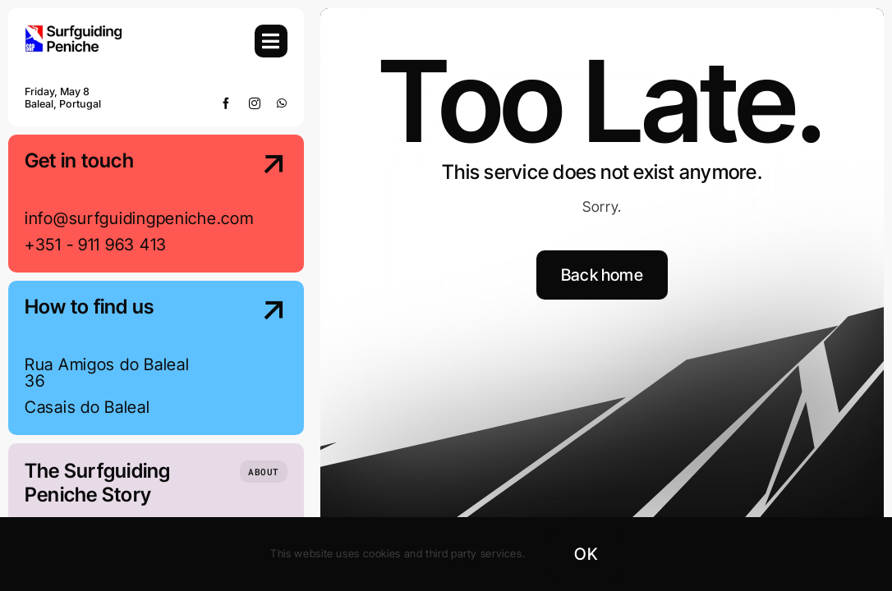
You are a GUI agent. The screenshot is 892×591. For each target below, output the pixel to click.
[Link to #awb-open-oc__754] (271, 41)
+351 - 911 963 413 (96, 244)
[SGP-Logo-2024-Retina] (74, 31)
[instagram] (255, 103)
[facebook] (226, 103)
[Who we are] (263, 471)
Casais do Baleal (87, 407)
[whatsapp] (282, 103)
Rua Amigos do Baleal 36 (107, 373)
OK (585, 554)
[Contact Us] (258, 205)
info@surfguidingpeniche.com (139, 218)
